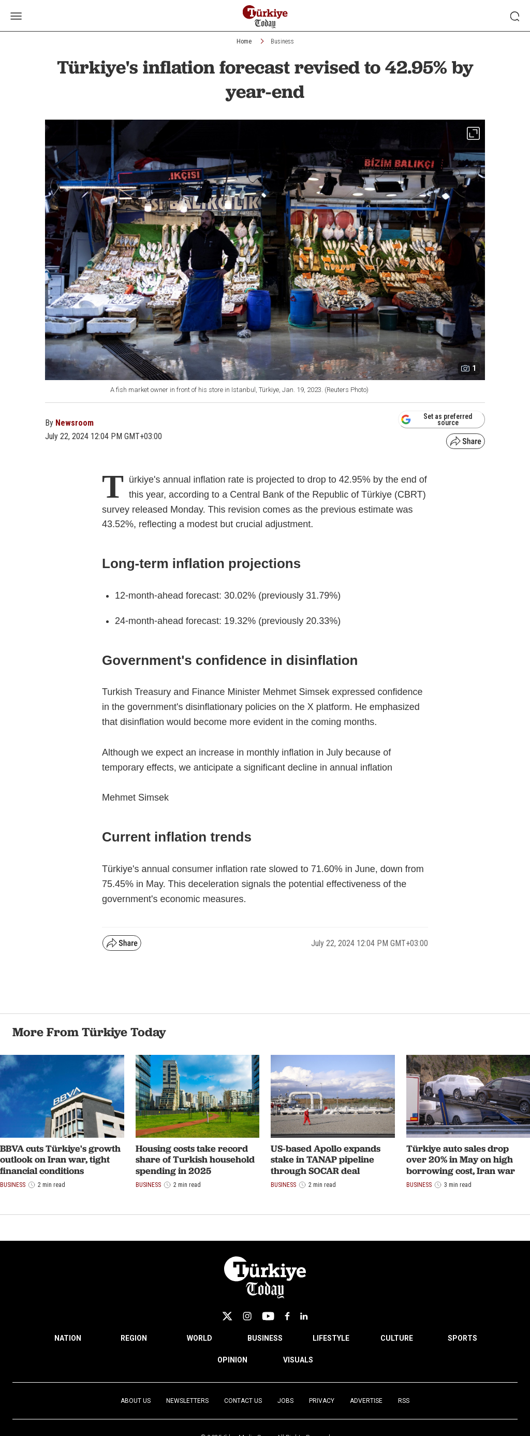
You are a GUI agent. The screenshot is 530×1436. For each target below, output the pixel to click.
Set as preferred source (437, 419)
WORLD (199, 1338)
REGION (134, 1338)
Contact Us (243, 1400)
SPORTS (462, 1338)
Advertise (366, 1400)
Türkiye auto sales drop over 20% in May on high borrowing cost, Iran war (460, 1159)
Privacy (321, 1400)
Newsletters (187, 1400)
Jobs (285, 1400)
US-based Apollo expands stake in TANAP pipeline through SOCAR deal (325, 1159)
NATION (67, 1338)
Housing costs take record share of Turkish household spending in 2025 (195, 1159)
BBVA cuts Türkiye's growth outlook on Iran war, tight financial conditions (60, 1159)
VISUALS (298, 1360)
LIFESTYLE (331, 1338)
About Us (136, 1400)
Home (244, 41)
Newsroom (74, 423)
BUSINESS (265, 1338)
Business (282, 41)
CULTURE (396, 1338)
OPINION (232, 1359)
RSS (403, 1400)
